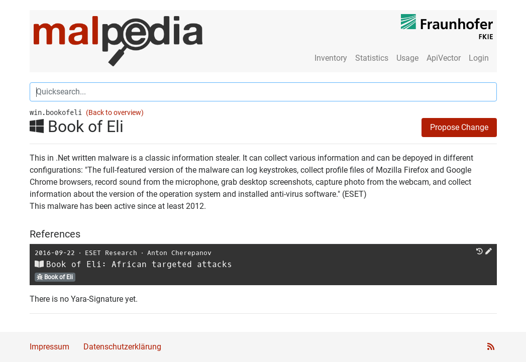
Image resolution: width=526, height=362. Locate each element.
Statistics (371, 58)
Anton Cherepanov (179, 253)
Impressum (49, 346)
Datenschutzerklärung (122, 346)
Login (479, 58)
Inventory (330, 58)
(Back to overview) (115, 112)
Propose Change (459, 127)
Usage (407, 58)
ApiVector (444, 58)
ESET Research (111, 253)
